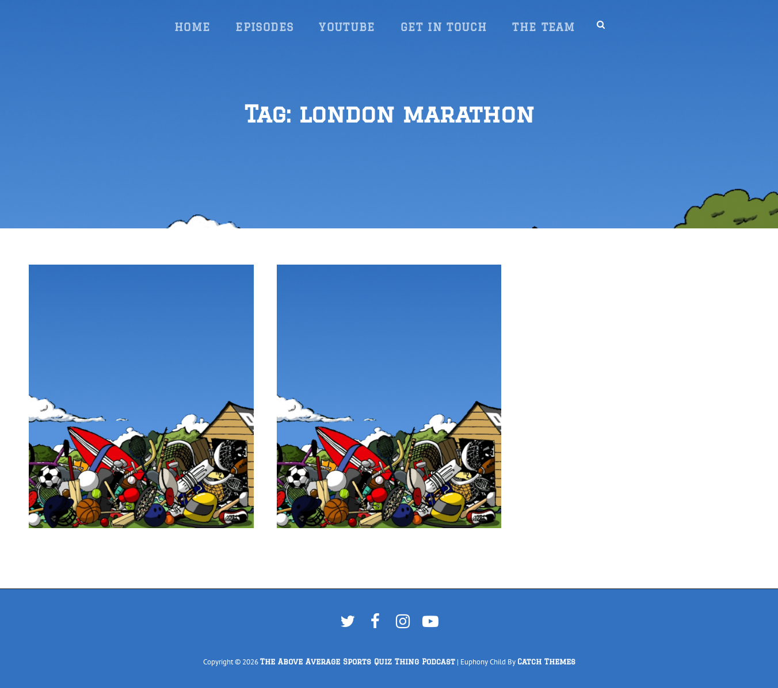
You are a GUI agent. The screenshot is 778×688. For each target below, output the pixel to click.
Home (192, 27)
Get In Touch (444, 27)
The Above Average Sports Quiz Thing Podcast (357, 662)
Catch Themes (546, 662)
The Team (543, 27)
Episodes (264, 27)
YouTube (347, 27)
